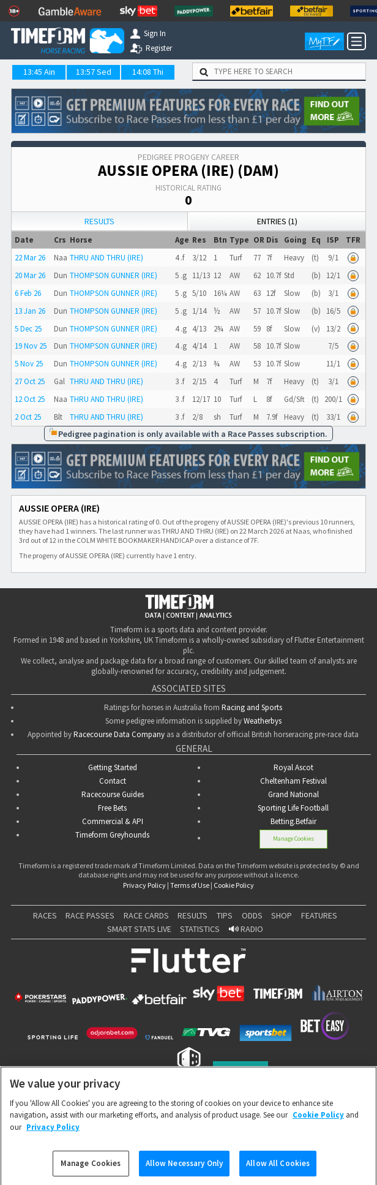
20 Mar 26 (30, 275)
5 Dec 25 (28, 329)
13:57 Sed (93, 71)
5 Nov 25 (29, 363)
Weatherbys (263, 721)
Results (99, 221)
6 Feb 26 (28, 293)
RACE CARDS (146, 915)
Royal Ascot (293, 767)
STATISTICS (200, 928)
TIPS (225, 915)
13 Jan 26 (30, 311)
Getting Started (112, 767)
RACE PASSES (89, 915)
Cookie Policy (234, 885)
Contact (112, 781)
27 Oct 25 (30, 381)
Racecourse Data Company (119, 734)
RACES (45, 915)
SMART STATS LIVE (139, 928)
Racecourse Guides (112, 794)
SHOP (281, 915)
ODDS (252, 915)
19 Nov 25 (31, 346)
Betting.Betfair (293, 821)
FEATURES (319, 915)
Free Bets (112, 808)
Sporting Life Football (293, 808)
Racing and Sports (252, 707)
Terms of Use (189, 885)
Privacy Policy (144, 885)
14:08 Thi (147, 71)
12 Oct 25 (30, 399)
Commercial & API (112, 821)
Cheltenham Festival (293, 781)
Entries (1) (277, 221)
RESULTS (192, 915)
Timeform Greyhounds (112, 835)
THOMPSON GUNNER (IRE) (113, 275)
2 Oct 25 (28, 417)
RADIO (246, 928)
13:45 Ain (39, 71)
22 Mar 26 (30, 257)
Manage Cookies (293, 838)
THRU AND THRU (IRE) (106, 257)
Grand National (293, 794)
